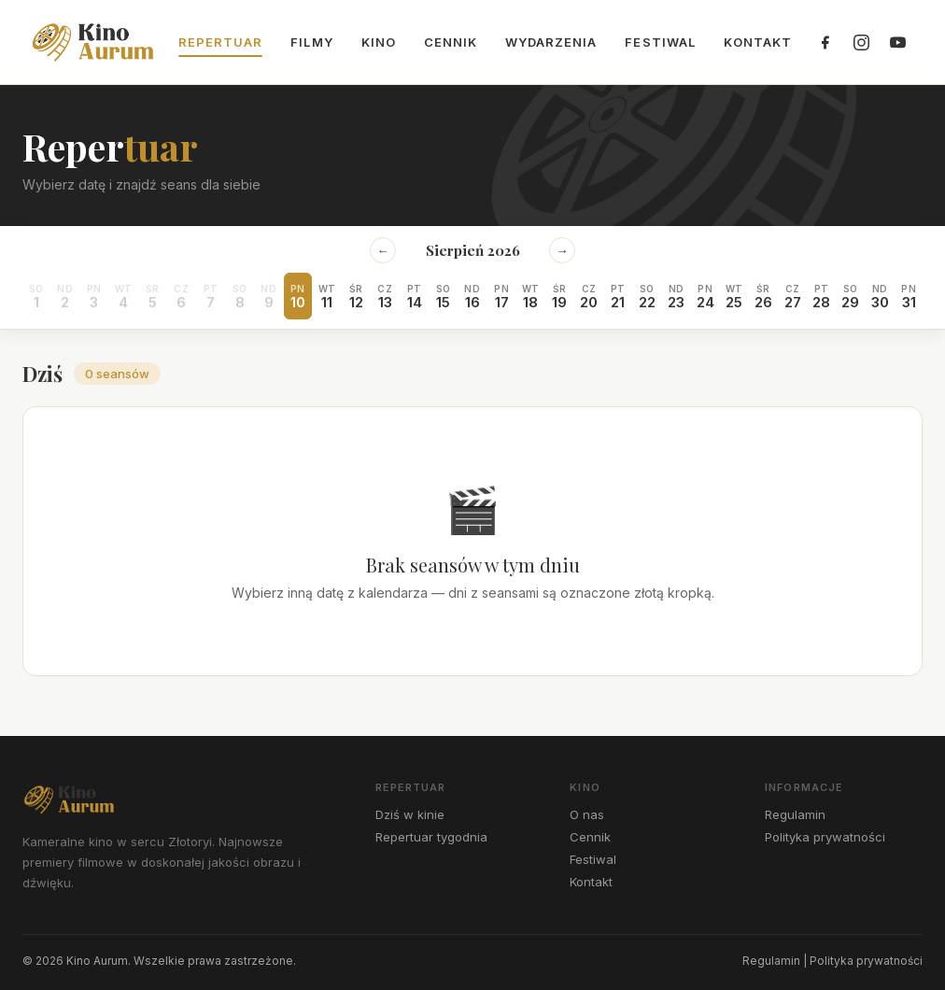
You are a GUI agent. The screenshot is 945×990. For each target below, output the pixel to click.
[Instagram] (861, 42)
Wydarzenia (551, 42)
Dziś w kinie (409, 814)
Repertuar (220, 42)
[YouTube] (897, 42)
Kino (378, 42)
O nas (587, 814)
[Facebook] (824, 42)
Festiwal (660, 42)
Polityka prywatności (825, 836)
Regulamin (795, 814)
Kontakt (758, 42)
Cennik (450, 42)
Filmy (311, 42)
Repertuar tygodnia (431, 836)
